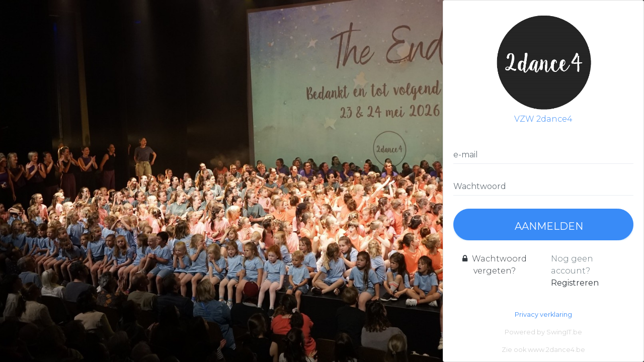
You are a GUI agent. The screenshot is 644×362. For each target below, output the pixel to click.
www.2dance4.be (556, 349)
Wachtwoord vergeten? (494, 265)
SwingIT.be (564, 332)
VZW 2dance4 (543, 67)
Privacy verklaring (543, 314)
